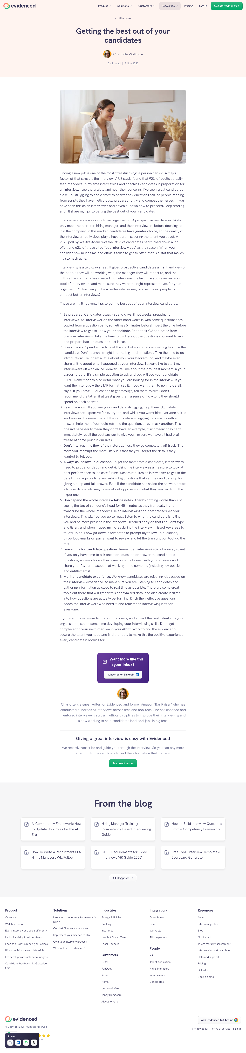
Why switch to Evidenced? (69, 948)
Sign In (237, 1028)
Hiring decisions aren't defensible (24, 950)
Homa (105, 982)
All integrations (158, 937)
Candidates (157, 982)
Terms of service (220, 1028)
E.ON (104, 962)
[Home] (19, 6)
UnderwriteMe (110, 988)
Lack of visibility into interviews (23, 937)
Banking (106, 924)
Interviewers (157, 975)
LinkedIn (203, 970)
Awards (202, 917)
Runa (104, 975)
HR (151, 955)
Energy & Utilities (111, 917)
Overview (11, 917)
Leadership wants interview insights (26, 957)
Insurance (107, 930)
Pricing (202, 963)
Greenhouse (157, 917)
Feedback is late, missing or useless (26, 944)
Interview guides (207, 924)
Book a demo (206, 977)
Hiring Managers (159, 968)
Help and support (208, 957)
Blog (200, 930)
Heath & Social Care (113, 937)
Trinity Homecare (111, 995)
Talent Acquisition (160, 962)
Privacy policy (200, 1028)
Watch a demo (14, 924)
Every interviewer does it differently (26, 930)
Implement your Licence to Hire (72, 935)
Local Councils (110, 944)
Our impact (204, 937)
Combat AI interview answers (70, 928)
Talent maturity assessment (214, 944)
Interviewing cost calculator (214, 950)
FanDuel (106, 968)
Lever (153, 924)
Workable (155, 930)
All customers (109, 1001)
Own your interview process (70, 941)
